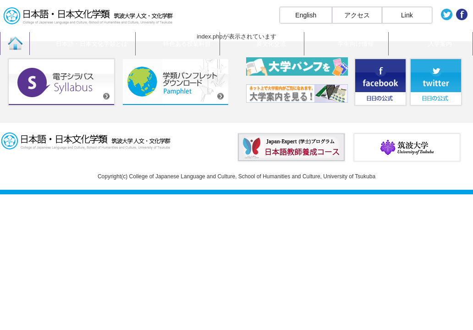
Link (407, 15)
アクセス (357, 15)
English (305, 15)
